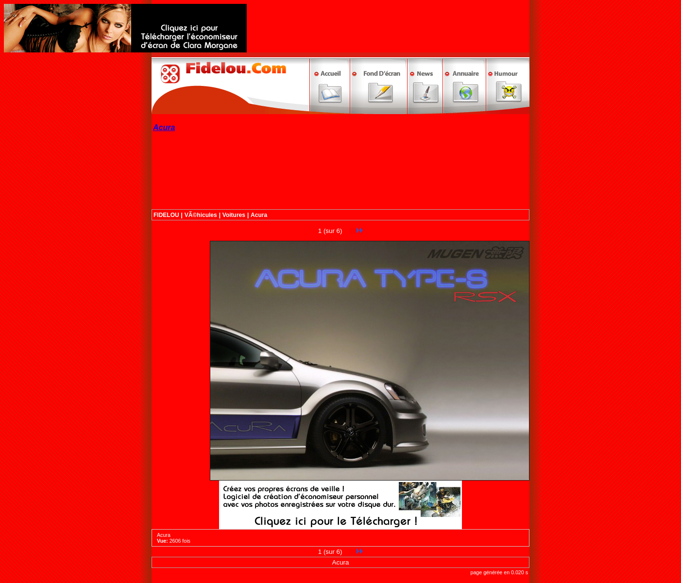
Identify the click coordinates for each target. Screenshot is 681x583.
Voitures (233, 215)
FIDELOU (166, 215)
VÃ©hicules (201, 215)
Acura (259, 215)
